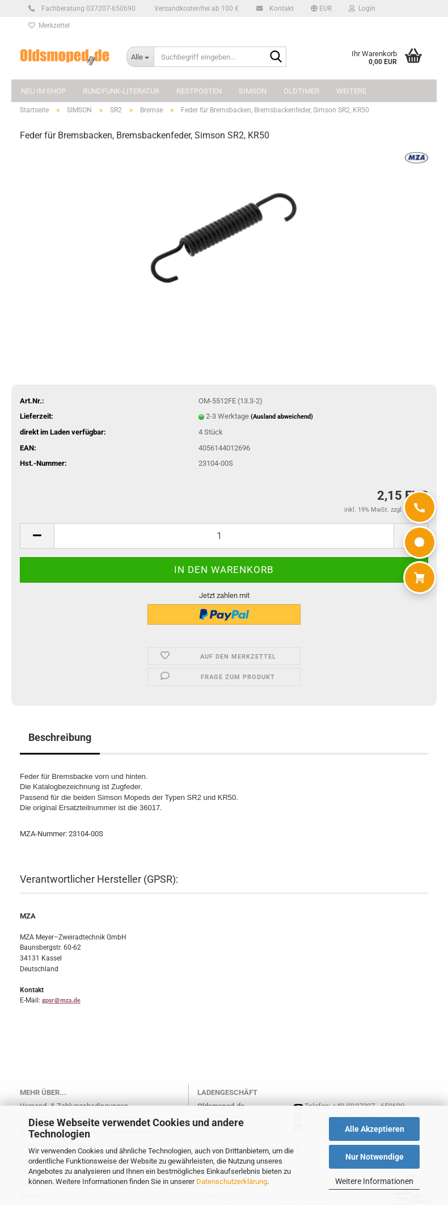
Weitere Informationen (374, 1181)
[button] (321, 8)
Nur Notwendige (374, 1156)
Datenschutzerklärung (231, 1181)
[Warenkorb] (419, 577)
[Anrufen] (419, 507)
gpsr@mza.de (61, 1000)
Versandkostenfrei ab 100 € (196, 8)
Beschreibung (59, 737)
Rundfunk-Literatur (121, 91)
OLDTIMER (301, 91)
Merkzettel (49, 26)
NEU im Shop (43, 91)
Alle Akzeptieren (374, 1129)
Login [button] (362, 8)
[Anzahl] (224, 536)
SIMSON (253, 91)
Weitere (351, 91)
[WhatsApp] (419, 542)
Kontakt (280, 8)
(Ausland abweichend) (282, 416)
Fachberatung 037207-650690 (87, 8)
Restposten (199, 91)
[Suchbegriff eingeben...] (140, 57)
